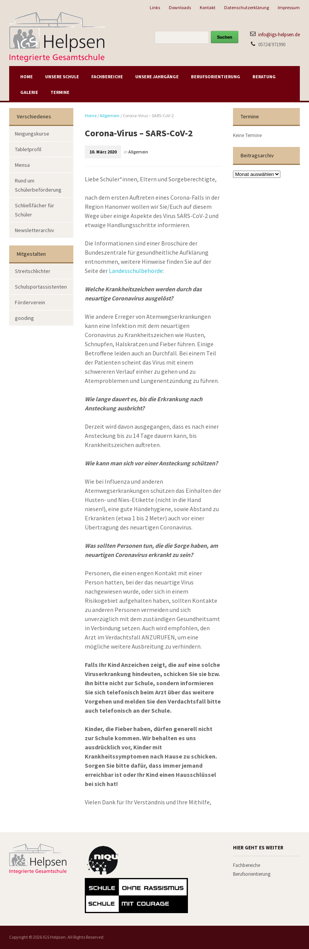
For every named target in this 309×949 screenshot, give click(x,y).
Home (26, 76)
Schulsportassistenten (41, 286)
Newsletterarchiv (34, 230)
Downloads (180, 7)
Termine (60, 92)
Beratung (264, 76)
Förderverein (30, 302)
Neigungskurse (32, 133)
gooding (24, 318)
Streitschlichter (32, 271)
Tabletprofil (28, 149)
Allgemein (110, 115)
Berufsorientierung (215, 76)
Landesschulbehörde (136, 270)
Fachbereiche (107, 76)
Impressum (289, 7)
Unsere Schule (62, 76)
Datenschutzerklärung (246, 7)
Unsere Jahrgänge (157, 76)
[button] (17, 932)
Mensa (22, 164)
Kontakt (207, 7)
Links (155, 7)
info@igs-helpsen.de (279, 34)
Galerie (29, 92)
